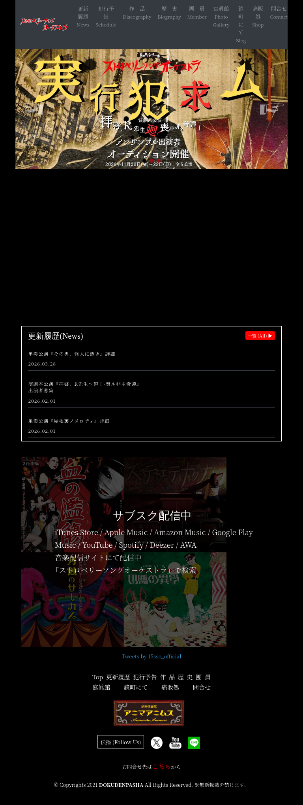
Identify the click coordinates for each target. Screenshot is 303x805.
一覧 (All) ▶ (260, 335)
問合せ (279, 8)
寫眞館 (221, 8)
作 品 (137, 8)
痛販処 (258, 12)
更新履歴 (83, 12)
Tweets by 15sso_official (151, 656)
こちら (161, 766)
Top (97, 677)
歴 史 (169, 8)
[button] (144, 161)
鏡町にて (240, 20)
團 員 (197, 8)
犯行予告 (106, 12)
